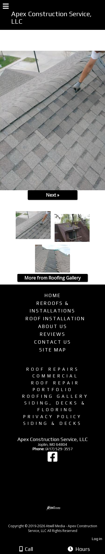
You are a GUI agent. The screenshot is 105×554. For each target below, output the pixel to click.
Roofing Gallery (55, 396)
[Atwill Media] (57, 520)
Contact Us (52, 342)
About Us (52, 326)
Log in (97, 538)
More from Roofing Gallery (52, 278)
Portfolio (52, 389)
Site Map (52, 350)
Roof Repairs (52, 369)
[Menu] (6, 7)
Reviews (53, 334)
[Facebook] (52, 459)
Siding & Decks (52, 423)
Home (53, 295)
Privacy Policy (52, 416)
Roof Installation (55, 318)
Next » (52, 195)
